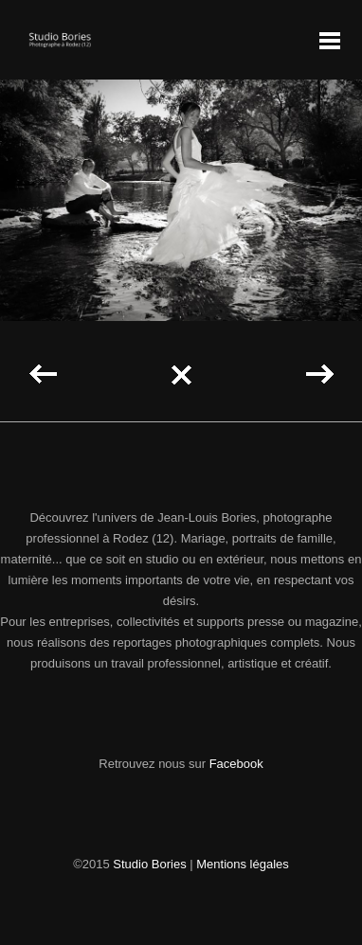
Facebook (236, 764)
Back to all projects (181, 375)
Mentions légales (242, 864)
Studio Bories (149, 864)
